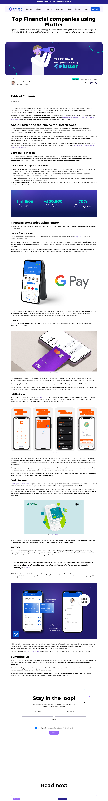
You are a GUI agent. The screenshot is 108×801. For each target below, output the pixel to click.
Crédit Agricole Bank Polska (20, 484)
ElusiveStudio (56, 453)
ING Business (41, 397)
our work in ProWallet (32, 651)
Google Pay (78, 237)
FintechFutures (56, 534)
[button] (30, 9)
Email (54, 719)
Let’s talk (95, 9)
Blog (86, 9)
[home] (15, 9)
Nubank (13, 323)
